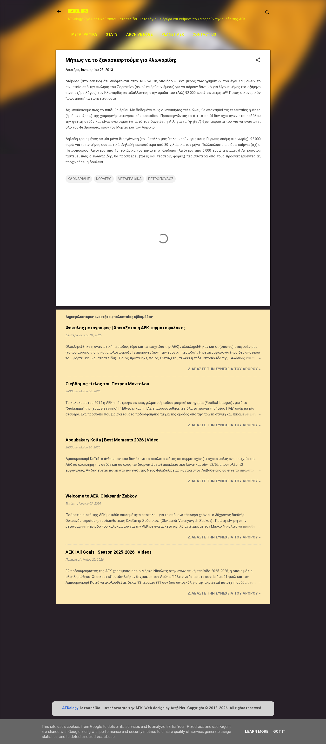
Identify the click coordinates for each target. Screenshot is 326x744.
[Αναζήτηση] (267, 13)
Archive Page (139, 34)
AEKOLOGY (77, 11)
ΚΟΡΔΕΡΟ (104, 179)
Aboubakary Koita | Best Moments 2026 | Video (112, 439)
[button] (258, 60)
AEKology (70, 708)
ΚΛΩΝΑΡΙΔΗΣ (79, 179)
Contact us (204, 34)
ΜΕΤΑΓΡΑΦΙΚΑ (130, 179)
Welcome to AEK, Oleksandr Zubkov (101, 495)
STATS (112, 34)
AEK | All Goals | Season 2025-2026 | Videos (109, 552)
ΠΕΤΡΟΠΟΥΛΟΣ (160, 179)
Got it (279, 731)
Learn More (256, 731)
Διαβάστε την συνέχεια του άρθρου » (224, 369)
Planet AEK (172, 34)
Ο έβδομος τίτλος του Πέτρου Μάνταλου (107, 383)
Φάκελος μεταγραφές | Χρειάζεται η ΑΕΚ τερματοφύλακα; (125, 327)
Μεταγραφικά (84, 34)
